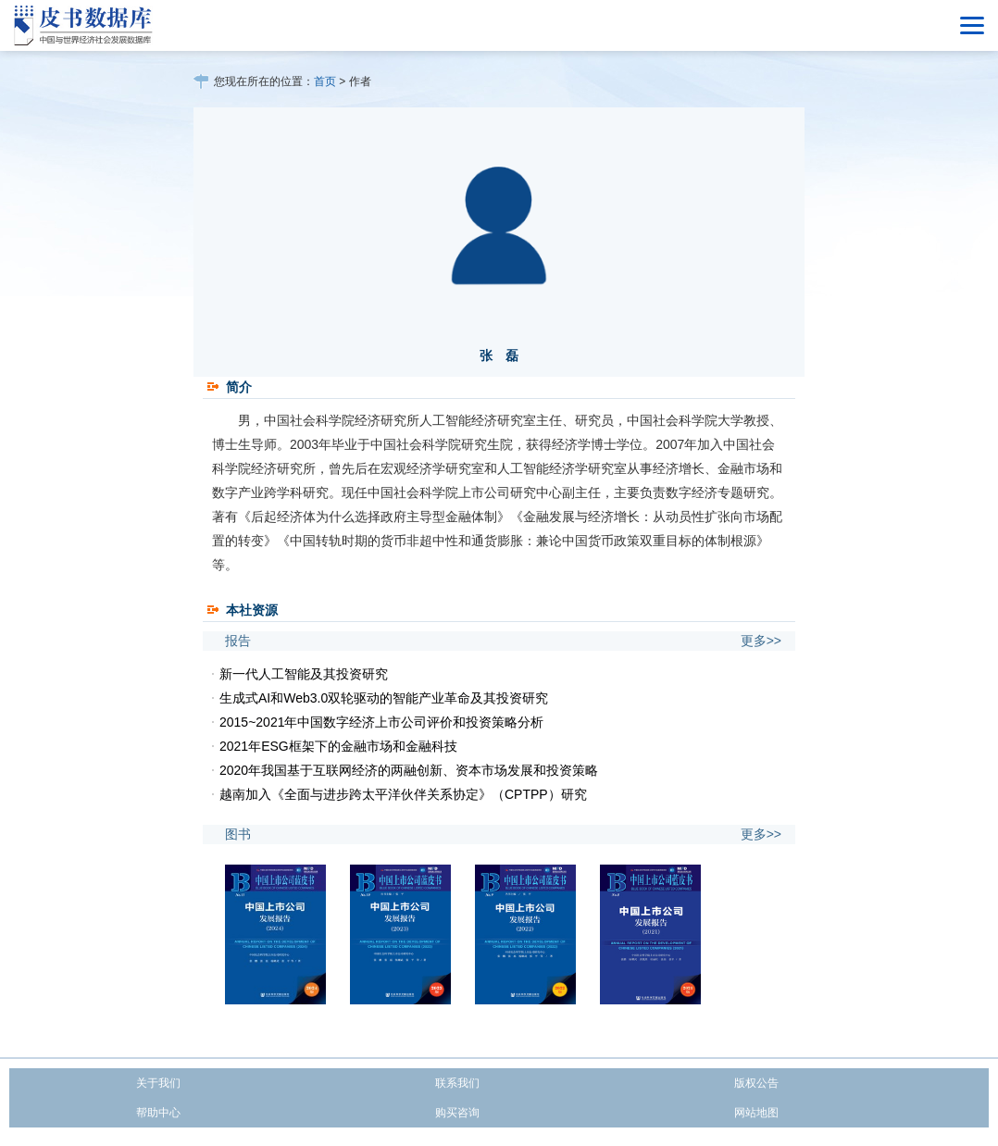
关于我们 (158, 1083)
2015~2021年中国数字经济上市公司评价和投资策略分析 (381, 722)
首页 (325, 81)
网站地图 (756, 1112)
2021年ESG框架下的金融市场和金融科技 (338, 746)
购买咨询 (457, 1112)
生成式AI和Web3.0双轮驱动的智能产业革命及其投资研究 (383, 698)
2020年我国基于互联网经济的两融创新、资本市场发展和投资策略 (408, 770)
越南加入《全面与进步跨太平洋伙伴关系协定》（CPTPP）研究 (403, 794)
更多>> (761, 640)
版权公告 (756, 1083)
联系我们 (457, 1083)
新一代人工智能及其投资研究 (303, 673)
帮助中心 (158, 1112)
